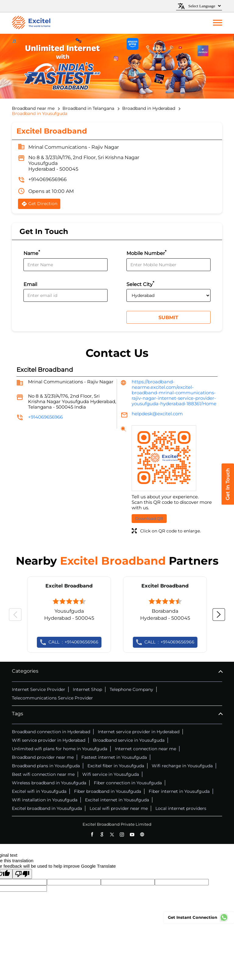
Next (218, 614)
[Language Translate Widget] (203, 6)
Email (30, 284)
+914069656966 (47, 179)
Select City (140, 283)
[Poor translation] (22, 874)
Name (31, 252)
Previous (15, 614)
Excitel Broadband (69, 586)
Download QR (149, 518)
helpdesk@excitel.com (157, 414)
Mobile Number (146, 252)
